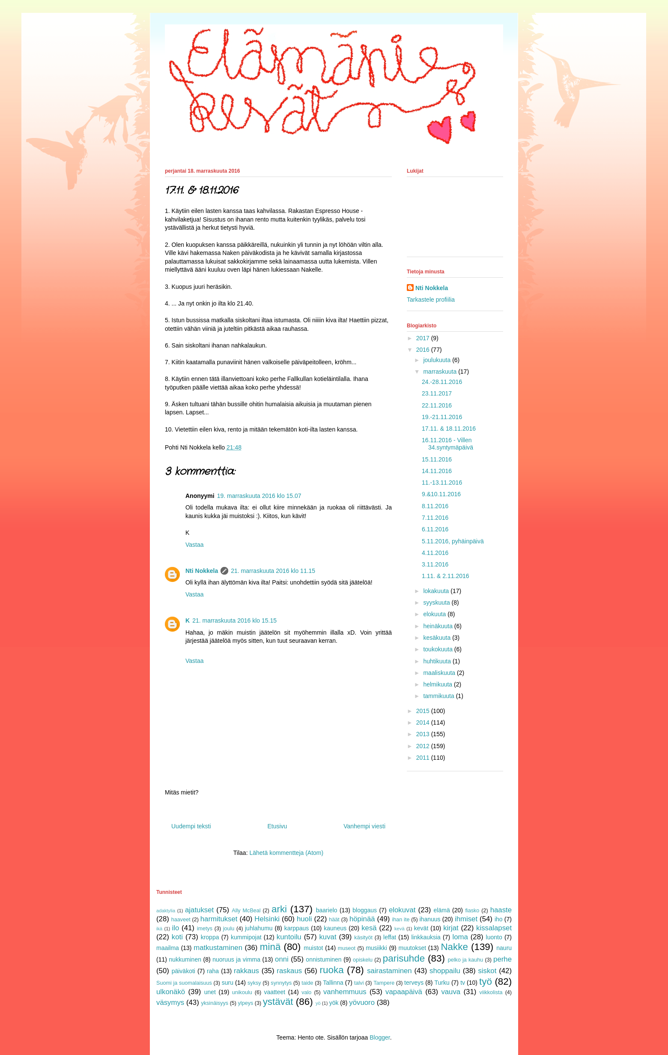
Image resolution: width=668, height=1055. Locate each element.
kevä (399, 928)
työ (485, 981)
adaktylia (165, 910)
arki (279, 909)
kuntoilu (289, 937)
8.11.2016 (435, 506)
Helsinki (267, 919)
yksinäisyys (214, 1003)
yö (318, 1003)
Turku (442, 982)
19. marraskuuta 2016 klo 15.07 (259, 495)
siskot (487, 971)
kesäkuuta (437, 637)
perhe (502, 959)
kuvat (327, 937)
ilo (175, 928)
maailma (167, 947)
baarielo (326, 910)
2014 (423, 722)
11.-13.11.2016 (442, 482)
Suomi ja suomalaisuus (184, 983)
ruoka (332, 970)
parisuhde (404, 958)
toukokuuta (438, 649)
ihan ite (400, 920)
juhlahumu (259, 928)
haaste (501, 910)
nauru (504, 947)
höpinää (362, 919)
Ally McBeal (246, 911)
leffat (389, 937)
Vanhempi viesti (364, 826)
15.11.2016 (437, 459)
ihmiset (466, 919)
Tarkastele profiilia (431, 299)
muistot (313, 947)
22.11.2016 (437, 405)
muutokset (412, 947)
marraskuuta (440, 371)
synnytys (281, 983)
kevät (421, 928)
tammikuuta (439, 695)
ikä (159, 928)
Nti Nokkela (201, 570)
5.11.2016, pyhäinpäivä (453, 541)
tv (462, 982)
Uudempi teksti (191, 826)
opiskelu (363, 960)
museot (346, 948)
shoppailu (444, 971)
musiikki (376, 947)
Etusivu (277, 826)
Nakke (454, 946)
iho (499, 919)
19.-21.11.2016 (442, 417)
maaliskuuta (440, 672)
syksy (254, 983)
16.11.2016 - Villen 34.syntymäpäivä (447, 444)
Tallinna (333, 982)
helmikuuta (438, 684)
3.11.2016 (435, 564)
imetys (204, 929)
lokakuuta (436, 590)
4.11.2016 (435, 552)
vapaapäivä (403, 992)
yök (334, 1002)
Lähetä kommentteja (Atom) (286, 852)
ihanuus (430, 919)
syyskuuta (437, 602)
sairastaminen (389, 971)
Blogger (380, 1037)
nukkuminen (185, 959)
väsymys (170, 1002)
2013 (423, 734)
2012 (423, 746)
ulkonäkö (170, 992)
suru (227, 982)
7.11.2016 (435, 517)
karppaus (296, 928)
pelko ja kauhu (465, 960)
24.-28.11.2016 (442, 381)
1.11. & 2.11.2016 (445, 575)
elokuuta (435, 614)
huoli (304, 919)
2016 (423, 349)
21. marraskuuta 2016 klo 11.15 (273, 570)
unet (210, 992)
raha (213, 971)
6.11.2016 (435, 529)
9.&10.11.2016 (441, 494)
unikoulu (242, 992)
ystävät (278, 1001)
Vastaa (194, 544)
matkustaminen (218, 948)
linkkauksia (425, 937)
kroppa (210, 937)
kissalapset (494, 928)
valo (306, 992)
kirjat (450, 928)
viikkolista (491, 992)
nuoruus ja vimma (236, 959)
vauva (450, 992)
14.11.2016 (437, 471)
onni (282, 959)
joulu (229, 929)
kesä (368, 928)
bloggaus (364, 910)
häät (334, 920)
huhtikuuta (438, 661)
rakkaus (246, 971)
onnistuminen (323, 959)
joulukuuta (437, 360)
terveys (413, 982)
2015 (423, 710)
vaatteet (274, 992)
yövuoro (362, 1002)
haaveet (181, 920)
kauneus (335, 928)
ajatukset (199, 910)
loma (460, 937)
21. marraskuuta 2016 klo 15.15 (234, 620)
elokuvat (402, 910)
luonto (494, 937)
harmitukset (219, 919)
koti (177, 937)
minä (270, 946)
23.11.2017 (437, 393)
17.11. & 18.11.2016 (449, 428)
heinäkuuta (438, 626)
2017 (423, 338)
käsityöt (363, 938)
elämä (442, 910)
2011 (423, 757)
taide (307, 983)
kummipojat (246, 937)
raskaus (289, 971)
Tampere (383, 983)
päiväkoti (183, 971)
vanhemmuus (345, 992)
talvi (359, 983)
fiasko (472, 911)
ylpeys (245, 1003)
